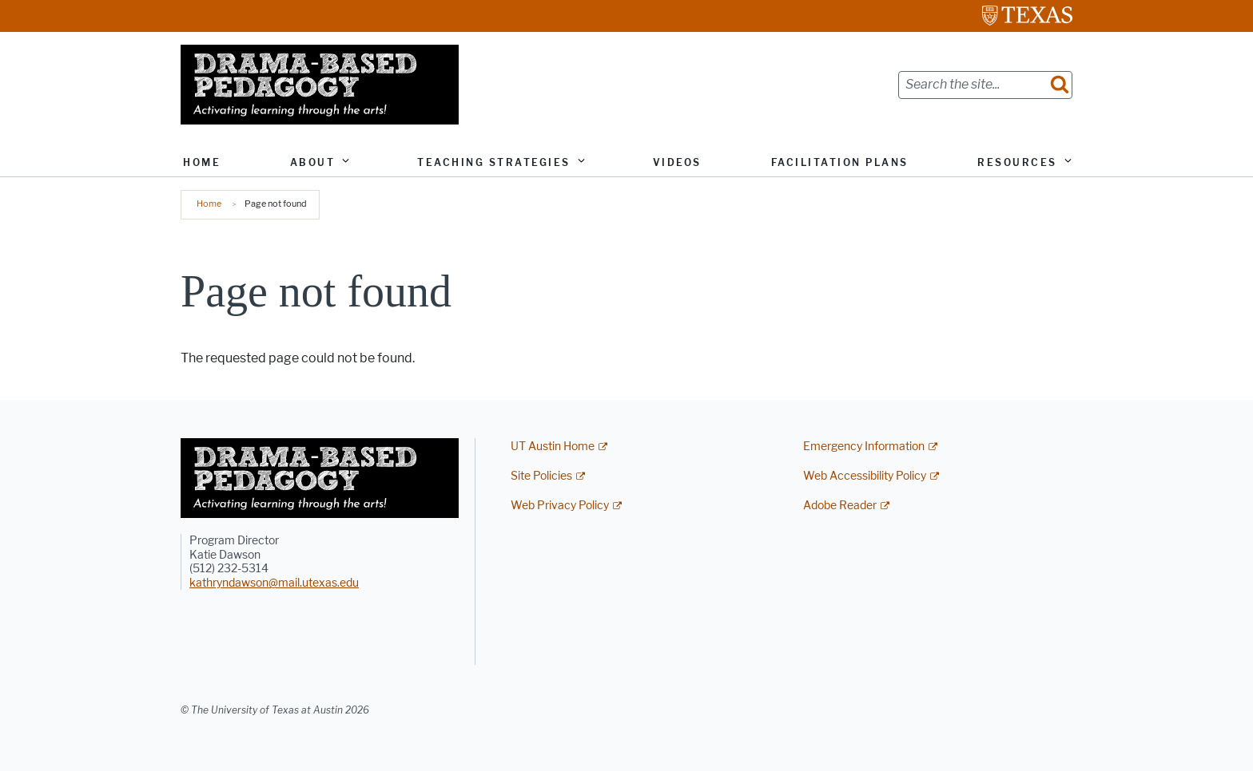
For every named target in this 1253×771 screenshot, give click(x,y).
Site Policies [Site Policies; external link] (541, 476)
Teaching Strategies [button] (494, 162)
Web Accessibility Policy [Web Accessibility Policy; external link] (864, 476)
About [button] (313, 162)
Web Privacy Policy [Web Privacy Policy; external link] (560, 505)
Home (202, 162)
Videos (677, 162)
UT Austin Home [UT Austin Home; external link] (553, 446)
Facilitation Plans (840, 162)
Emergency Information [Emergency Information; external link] (864, 446)
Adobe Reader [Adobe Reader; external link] (840, 505)
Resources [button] (1017, 162)
